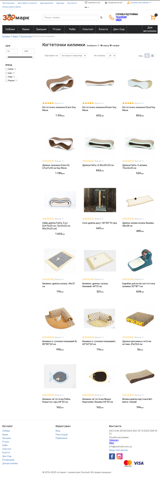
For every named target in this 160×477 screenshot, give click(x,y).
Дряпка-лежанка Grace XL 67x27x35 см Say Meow (56, 166)
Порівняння (61, 438)
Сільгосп (6, 449)
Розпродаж (8, 460)
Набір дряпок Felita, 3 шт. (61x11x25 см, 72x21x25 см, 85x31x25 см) (56, 226)
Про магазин (8, 3)
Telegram (121, 17)
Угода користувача (11, 7)
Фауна (11, 80)
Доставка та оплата (27, 3)
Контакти (72, 3)
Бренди (60, 3)
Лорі (10, 77)
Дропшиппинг (46, 3)
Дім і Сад (6, 456)
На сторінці (99, 55)
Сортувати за (51, 55)
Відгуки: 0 (59, 103)
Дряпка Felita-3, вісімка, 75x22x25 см (134, 166)
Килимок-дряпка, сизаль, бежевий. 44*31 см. (95, 285)
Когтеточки (26, 36)
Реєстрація (62, 434)
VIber (119, 20)
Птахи (5, 441)
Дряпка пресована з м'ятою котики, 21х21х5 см (136, 343)
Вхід (58, 431)
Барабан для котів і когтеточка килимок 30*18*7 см (138, 285)
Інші (10, 73)
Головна (6, 36)
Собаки (6, 431)
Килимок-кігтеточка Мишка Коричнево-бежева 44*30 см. (97, 400)
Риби (5, 445)
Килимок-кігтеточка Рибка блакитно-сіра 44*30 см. (56, 400)
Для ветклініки (10, 463)
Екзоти (6, 452)
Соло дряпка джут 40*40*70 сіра (99, 223)
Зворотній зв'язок (118, 450)
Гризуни (6, 438)
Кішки (15, 36)
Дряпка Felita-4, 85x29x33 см (98, 165)
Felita (10, 69)
